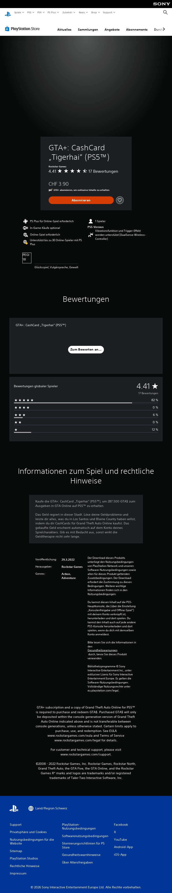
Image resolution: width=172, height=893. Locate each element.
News (82, 12)
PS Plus (52, 12)
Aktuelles (64, 25)
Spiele (17, 12)
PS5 (29, 12)
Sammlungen (88, 25)
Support (107, 12)
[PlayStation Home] (8, 12)
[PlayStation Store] (23, 24)
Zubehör (67, 12)
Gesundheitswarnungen (102, 646)
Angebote (112, 25)
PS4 (39, 12)
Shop (94, 12)
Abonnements (137, 25)
